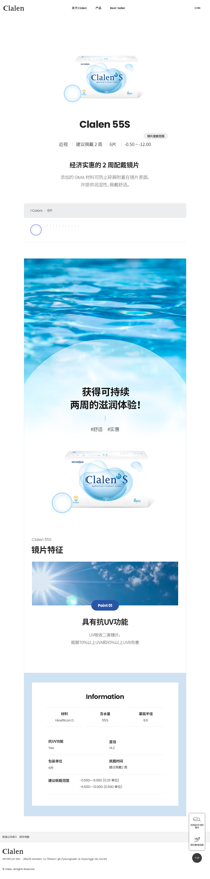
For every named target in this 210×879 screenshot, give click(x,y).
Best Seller (118, 8)
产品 (98, 8)
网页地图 (24, 838)
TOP (197, 858)
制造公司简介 (9, 838)
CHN (197, 8)
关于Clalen (78, 8)
